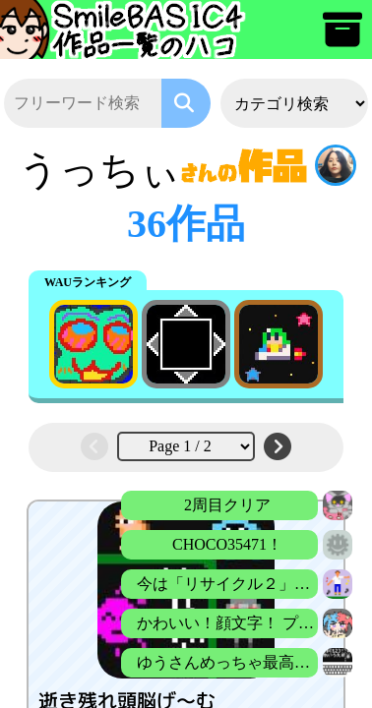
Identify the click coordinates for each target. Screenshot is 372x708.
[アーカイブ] (342, 38)
